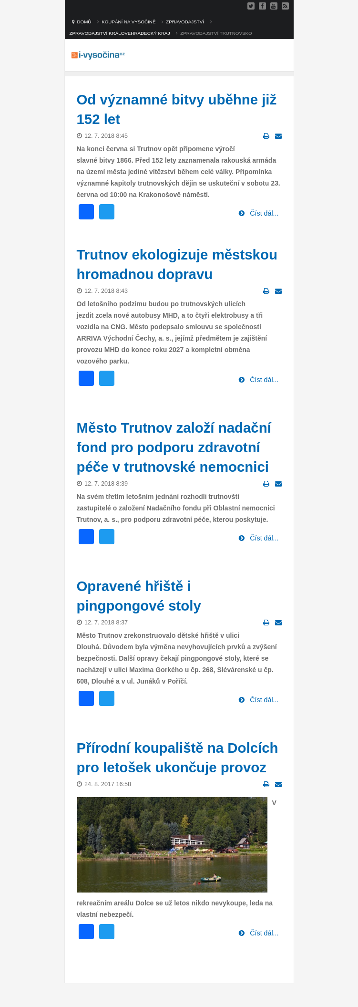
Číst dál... (263, 213)
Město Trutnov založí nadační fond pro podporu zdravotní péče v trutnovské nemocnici (174, 447)
